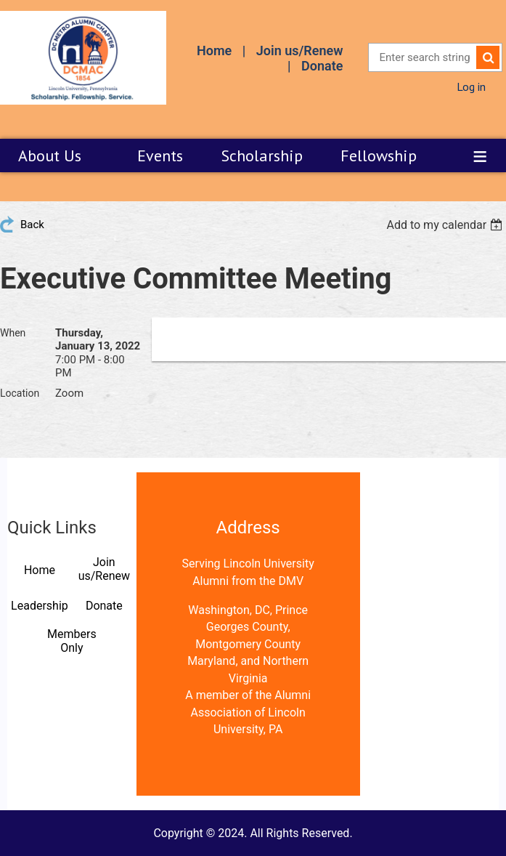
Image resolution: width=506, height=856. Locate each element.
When (12, 333)
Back (32, 224)
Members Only (72, 641)
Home (214, 50)
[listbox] (446, 225)
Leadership (39, 606)
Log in (471, 86)
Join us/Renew (299, 50)
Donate (322, 65)
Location (19, 393)
